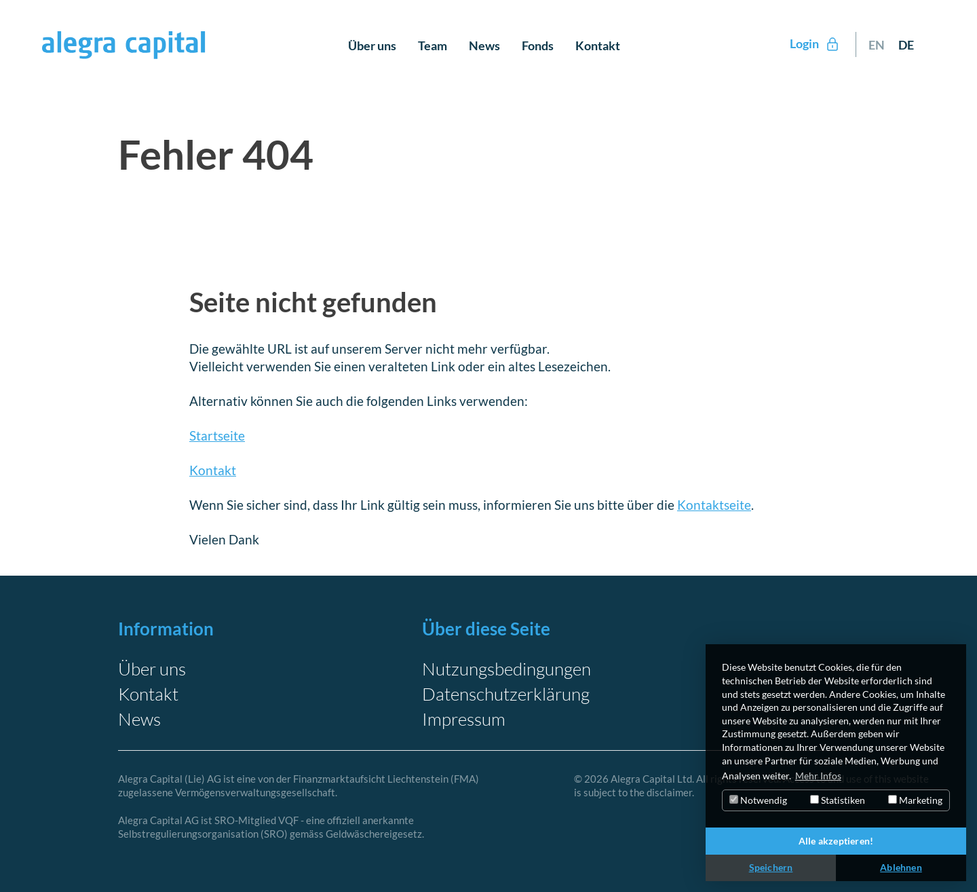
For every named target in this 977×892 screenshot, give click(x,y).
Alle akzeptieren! (836, 841)
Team (432, 45)
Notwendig (758, 800)
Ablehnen (901, 867)
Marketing (915, 800)
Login (815, 44)
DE (906, 44)
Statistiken (837, 800)
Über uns (372, 45)
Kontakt (597, 45)
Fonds (538, 45)
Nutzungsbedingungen (506, 669)
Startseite (217, 435)
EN (876, 44)
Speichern (771, 867)
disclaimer (669, 792)
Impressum (463, 719)
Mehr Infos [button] (818, 775)
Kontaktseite (714, 505)
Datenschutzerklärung (506, 694)
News (484, 45)
